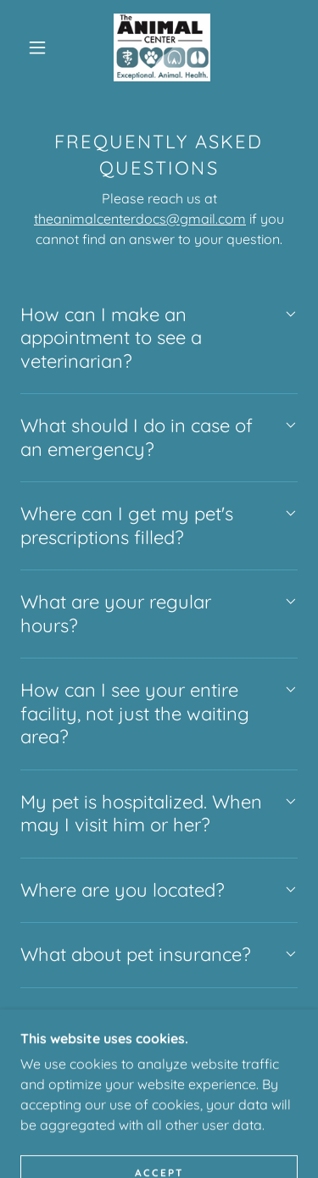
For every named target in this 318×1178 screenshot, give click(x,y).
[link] (162, 47)
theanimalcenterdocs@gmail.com (140, 218)
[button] (37, 47)
